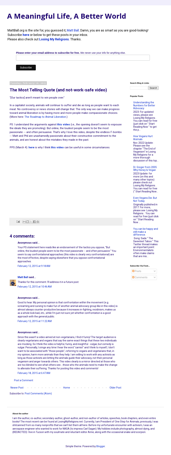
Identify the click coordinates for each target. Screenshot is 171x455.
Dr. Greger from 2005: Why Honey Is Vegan (145, 169)
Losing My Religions (54, 39)
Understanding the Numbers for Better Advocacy (144, 105)
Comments (139, 277)
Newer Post (17, 387)
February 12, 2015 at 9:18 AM (34, 266)
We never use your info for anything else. (71, 52)
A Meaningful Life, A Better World (66, 16)
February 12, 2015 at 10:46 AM (35, 286)
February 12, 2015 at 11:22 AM (35, 321)
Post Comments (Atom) (38, 393)
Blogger (100, 446)
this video (63, 124)
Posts (136, 271)
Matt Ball (73, 30)
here (26, 35)
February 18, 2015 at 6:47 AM (34, 373)
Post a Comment (23, 380)
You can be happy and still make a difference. (145, 231)
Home (66, 387)
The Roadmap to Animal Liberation (45, 116)
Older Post (115, 387)
